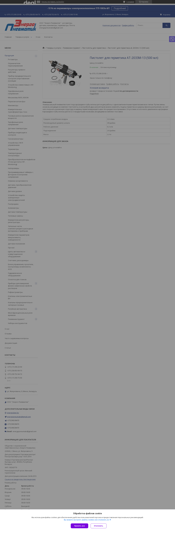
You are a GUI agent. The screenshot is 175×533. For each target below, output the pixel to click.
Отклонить (98, 526)
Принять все (79, 526)
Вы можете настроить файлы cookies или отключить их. (86, 520)
